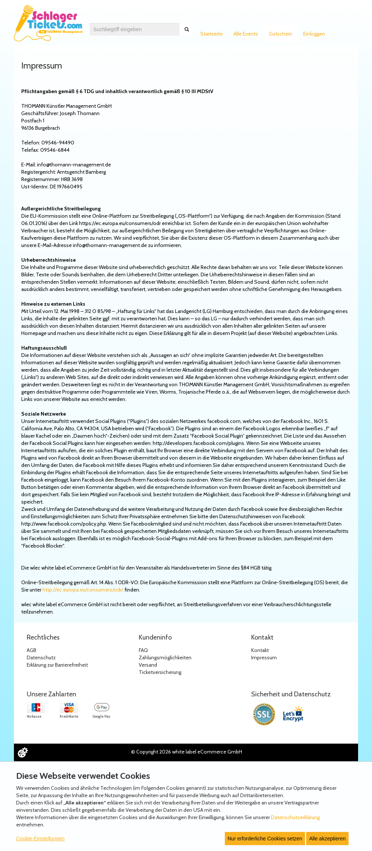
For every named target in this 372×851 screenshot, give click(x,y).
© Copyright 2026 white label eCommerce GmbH (186, 751)
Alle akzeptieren (327, 838)
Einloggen (314, 33)
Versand (148, 665)
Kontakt (260, 650)
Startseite (211, 33)
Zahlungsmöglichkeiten (165, 657)
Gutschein (280, 33)
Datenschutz (41, 657)
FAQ (143, 650)
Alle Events (246, 33)
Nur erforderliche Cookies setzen (265, 838)
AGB (31, 650)
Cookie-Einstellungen (40, 838)
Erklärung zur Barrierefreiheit (57, 665)
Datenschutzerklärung (295, 817)
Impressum (264, 657)
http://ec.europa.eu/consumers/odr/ (82, 589)
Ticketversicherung (160, 672)
